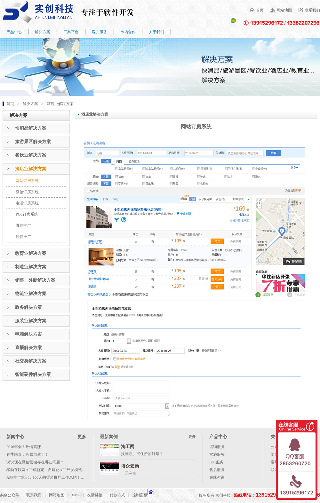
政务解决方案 (28, 307)
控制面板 (140, 495)
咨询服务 (217, 447)
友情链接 (94, 495)
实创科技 (223, 495)
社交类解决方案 (30, 361)
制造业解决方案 (30, 266)
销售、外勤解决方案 (35, 280)
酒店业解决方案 (60, 104)
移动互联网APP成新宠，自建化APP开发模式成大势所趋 (53, 470)
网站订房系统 (27, 181)
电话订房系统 (27, 203)
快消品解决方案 (30, 128)
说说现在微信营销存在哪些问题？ (35, 462)
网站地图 (284, 10)
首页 (260, 10)
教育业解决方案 (30, 253)
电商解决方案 (28, 334)
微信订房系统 (27, 192)
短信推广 (23, 236)
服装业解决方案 (30, 320)
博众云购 (130, 466)
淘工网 (127, 446)
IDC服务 (216, 462)
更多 (81, 436)
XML (75, 495)
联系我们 (312, 10)
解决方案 (30, 104)
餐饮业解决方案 (30, 155)
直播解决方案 (28, 347)
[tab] (36, 128)
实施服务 (217, 454)
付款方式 (117, 495)
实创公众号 (9, 495)
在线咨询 (217, 477)
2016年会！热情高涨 (23, 447)
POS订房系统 (27, 214)
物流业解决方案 (30, 293)
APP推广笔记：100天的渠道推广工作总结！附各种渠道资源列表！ (62, 477)
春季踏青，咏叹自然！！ (27, 454)
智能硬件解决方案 (33, 374)
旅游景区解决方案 (33, 141)
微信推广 (23, 225)
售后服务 (217, 470)
